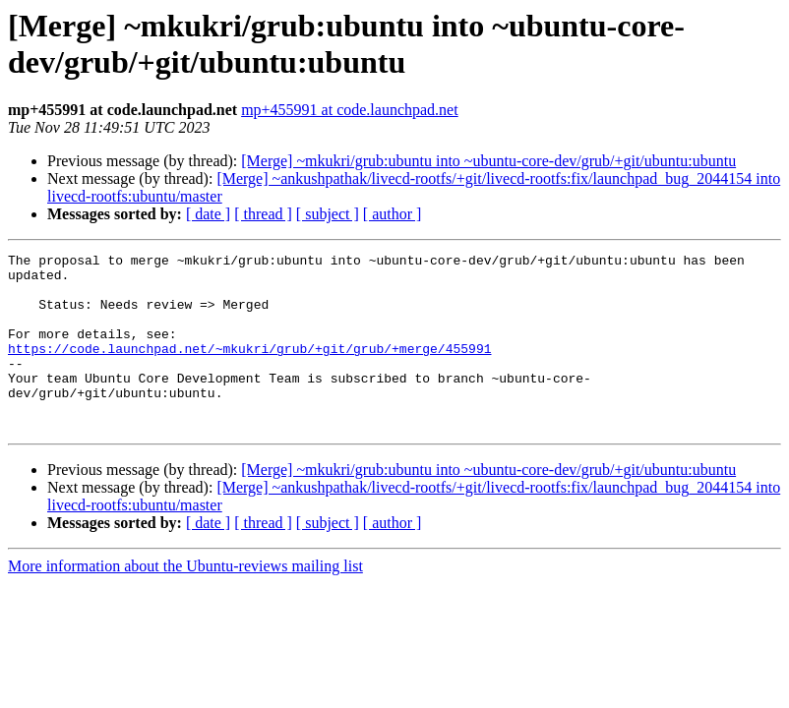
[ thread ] (263, 214)
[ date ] (208, 214)
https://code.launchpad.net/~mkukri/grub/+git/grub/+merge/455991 (249, 369)
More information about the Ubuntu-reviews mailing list (185, 601)
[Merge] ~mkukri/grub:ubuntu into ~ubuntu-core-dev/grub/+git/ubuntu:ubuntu (488, 160)
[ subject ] (327, 214)
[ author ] (392, 214)
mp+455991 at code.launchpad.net (349, 109)
